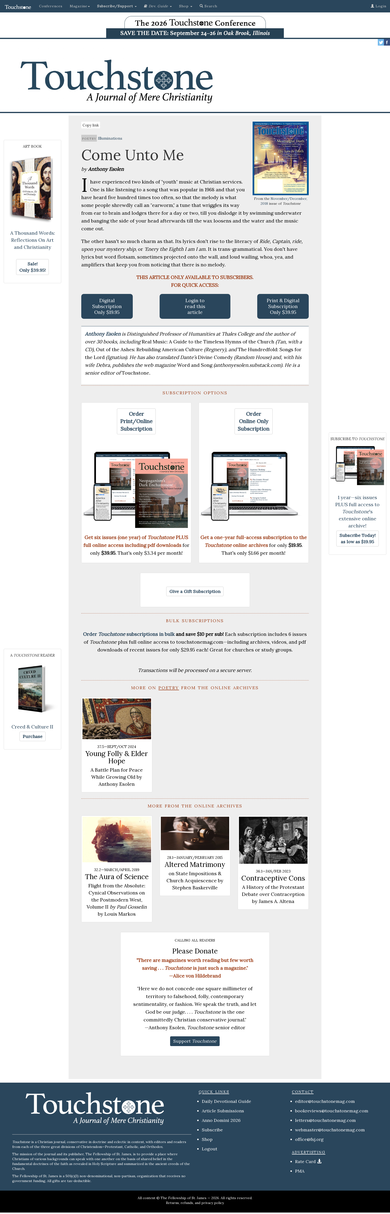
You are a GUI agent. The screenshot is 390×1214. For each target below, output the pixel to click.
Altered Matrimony (195, 864)
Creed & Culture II (32, 727)
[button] (116, 6)
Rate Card (305, 1161)
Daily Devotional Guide (226, 1101)
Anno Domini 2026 (221, 1120)
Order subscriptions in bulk (128, 634)
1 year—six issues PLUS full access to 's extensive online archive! (357, 511)
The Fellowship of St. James (183, 1198)
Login (378, 6)
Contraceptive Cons (273, 878)
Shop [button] (185, 6)
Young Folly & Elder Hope (116, 757)
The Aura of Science (117, 876)
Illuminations (110, 138)
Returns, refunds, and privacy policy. (195, 1203)
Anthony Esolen (103, 334)
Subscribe (212, 1130)
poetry (89, 138)
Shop (207, 1139)
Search (208, 6)
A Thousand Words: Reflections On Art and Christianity (32, 240)
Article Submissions (223, 1111)
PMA (299, 1171)
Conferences (50, 6)
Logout (209, 1149)
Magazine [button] (80, 6)
